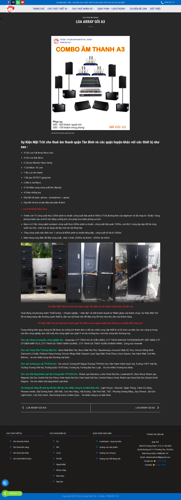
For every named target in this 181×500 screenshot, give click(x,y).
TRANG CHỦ (38, 8)
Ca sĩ (58, 453)
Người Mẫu (61, 464)
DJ (57, 441)
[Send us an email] (13, 2)
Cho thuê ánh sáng (21, 447)
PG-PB (59, 459)
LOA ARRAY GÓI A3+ (34, 407)
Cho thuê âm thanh (21, 441)
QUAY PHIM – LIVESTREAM (112, 8)
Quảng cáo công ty (108, 453)
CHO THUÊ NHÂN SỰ (83, 8)
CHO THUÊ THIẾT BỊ (58, 8)
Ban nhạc (60, 476)
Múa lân (59, 482)
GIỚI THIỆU (155, 8)
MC (57, 447)
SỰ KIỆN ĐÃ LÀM (138, 8)
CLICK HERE (161, 461)
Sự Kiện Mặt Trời (33, 142)
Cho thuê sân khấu (21, 453)
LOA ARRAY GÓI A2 (148, 407)
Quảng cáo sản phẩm (109, 447)
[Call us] (18, 2)
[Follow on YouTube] (23, 2)
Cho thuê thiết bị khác (22, 459)
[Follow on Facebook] (8, 2)
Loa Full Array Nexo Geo (35, 209)
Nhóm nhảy (61, 470)
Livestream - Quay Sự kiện (110, 441)
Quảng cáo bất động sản (110, 459)
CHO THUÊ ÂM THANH (90, 18)
